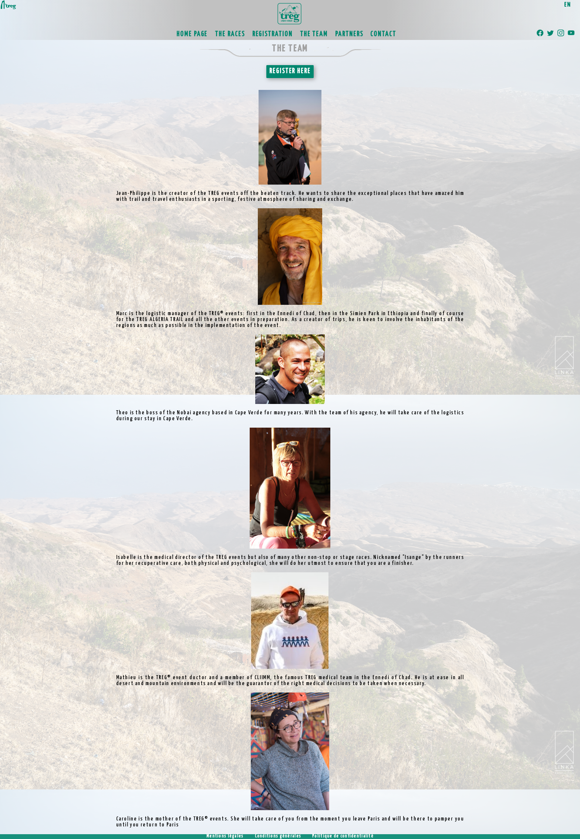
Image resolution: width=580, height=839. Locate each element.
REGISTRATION (272, 34)
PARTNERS (349, 34)
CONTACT (383, 34)
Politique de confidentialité (343, 836)
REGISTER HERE (290, 71)
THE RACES (230, 34)
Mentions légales (224, 836)
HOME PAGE (192, 34)
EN (567, 5)
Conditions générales (278, 836)
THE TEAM (314, 34)
